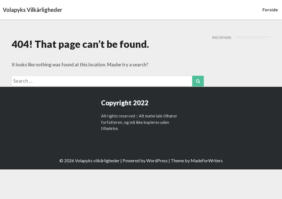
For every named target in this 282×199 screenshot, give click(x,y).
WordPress (157, 160)
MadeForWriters (207, 160)
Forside (270, 9)
